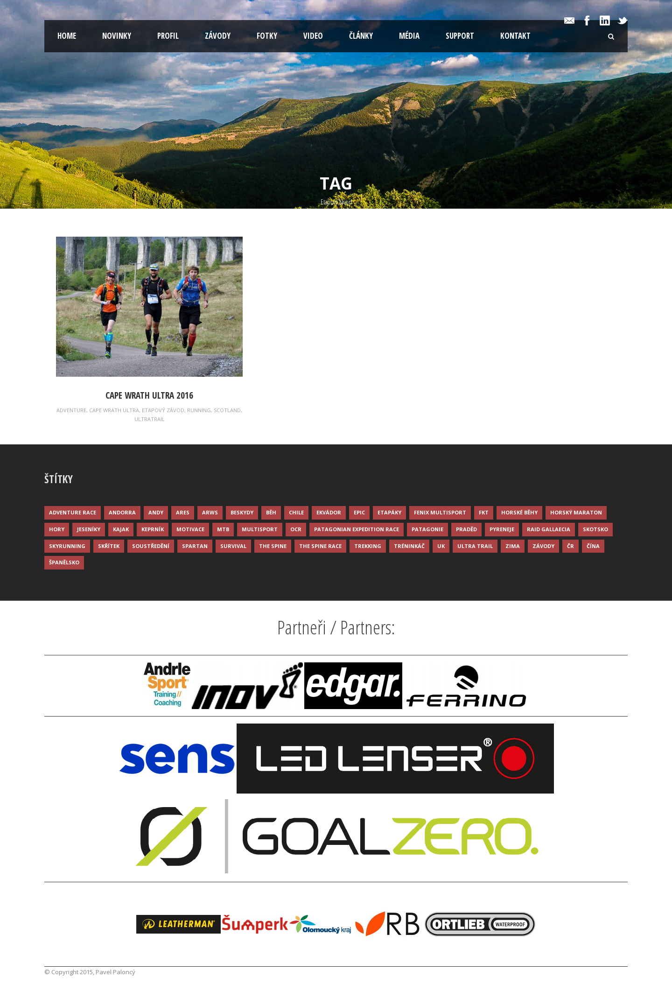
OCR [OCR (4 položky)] (295, 529)
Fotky (267, 35)
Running (199, 410)
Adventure (71, 410)
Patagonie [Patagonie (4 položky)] (427, 529)
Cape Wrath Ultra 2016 (149, 395)
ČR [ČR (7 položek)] (570, 545)
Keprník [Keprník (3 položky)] (152, 529)
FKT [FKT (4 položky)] (484, 512)
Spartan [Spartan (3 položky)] (195, 545)
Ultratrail (149, 418)
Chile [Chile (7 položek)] (296, 512)
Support (460, 35)
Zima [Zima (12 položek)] (512, 545)
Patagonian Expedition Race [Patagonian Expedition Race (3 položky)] (356, 529)
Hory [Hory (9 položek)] (56, 529)
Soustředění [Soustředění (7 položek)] (150, 545)
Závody (218, 35)
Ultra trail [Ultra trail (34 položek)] (475, 545)
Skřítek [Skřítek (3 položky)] (108, 545)
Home (66, 35)
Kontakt (515, 35)
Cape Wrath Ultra (114, 410)
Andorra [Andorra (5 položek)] (122, 512)
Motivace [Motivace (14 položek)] (190, 529)
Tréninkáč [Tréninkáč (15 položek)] (409, 545)
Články (361, 35)
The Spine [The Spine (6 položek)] (273, 545)
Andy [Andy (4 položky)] (155, 512)
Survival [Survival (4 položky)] (233, 545)
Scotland (227, 410)
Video (313, 35)
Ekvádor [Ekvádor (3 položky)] (328, 512)
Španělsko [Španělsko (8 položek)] (64, 562)
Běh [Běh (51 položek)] (271, 512)
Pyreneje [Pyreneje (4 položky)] (502, 529)
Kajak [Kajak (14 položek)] (121, 529)
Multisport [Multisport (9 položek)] (260, 529)
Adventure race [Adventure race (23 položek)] (72, 512)
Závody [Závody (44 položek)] (543, 545)
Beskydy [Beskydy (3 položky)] (242, 512)
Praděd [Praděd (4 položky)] (466, 529)
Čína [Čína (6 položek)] (593, 545)
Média (409, 35)
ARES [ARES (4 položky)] (182, 512)
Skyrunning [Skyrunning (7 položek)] (67, 545)
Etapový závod (163, 410)
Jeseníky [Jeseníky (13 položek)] (88, 529)
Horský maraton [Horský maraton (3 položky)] (576, 512)
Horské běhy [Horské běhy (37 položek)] (519, 512)
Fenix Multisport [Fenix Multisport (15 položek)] (440, 512)
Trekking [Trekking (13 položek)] (367, 545)
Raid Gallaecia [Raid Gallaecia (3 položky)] (548, 529)
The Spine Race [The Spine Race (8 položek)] (320, 545)
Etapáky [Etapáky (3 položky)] (389, 512)
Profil (168, 35)
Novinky (116, 35)
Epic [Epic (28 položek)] (359, 512)
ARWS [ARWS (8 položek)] (210, 512)
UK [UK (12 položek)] (441, 545)
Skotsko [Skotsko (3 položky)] (595, 529)
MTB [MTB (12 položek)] (223, 529)
